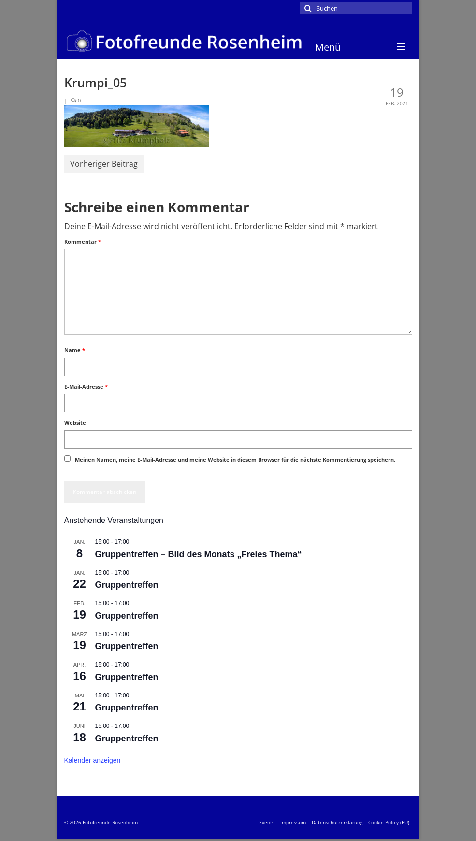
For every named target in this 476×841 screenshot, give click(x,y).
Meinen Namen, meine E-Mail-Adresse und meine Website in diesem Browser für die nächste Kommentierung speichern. (235, 459)
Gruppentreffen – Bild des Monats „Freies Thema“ (198, 554)
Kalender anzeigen (92, 760)
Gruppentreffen (127, 585)
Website (75, 422)
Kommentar (82, 241)
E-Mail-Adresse (86, 386)
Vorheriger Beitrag (104, 164)
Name (74, 350)
